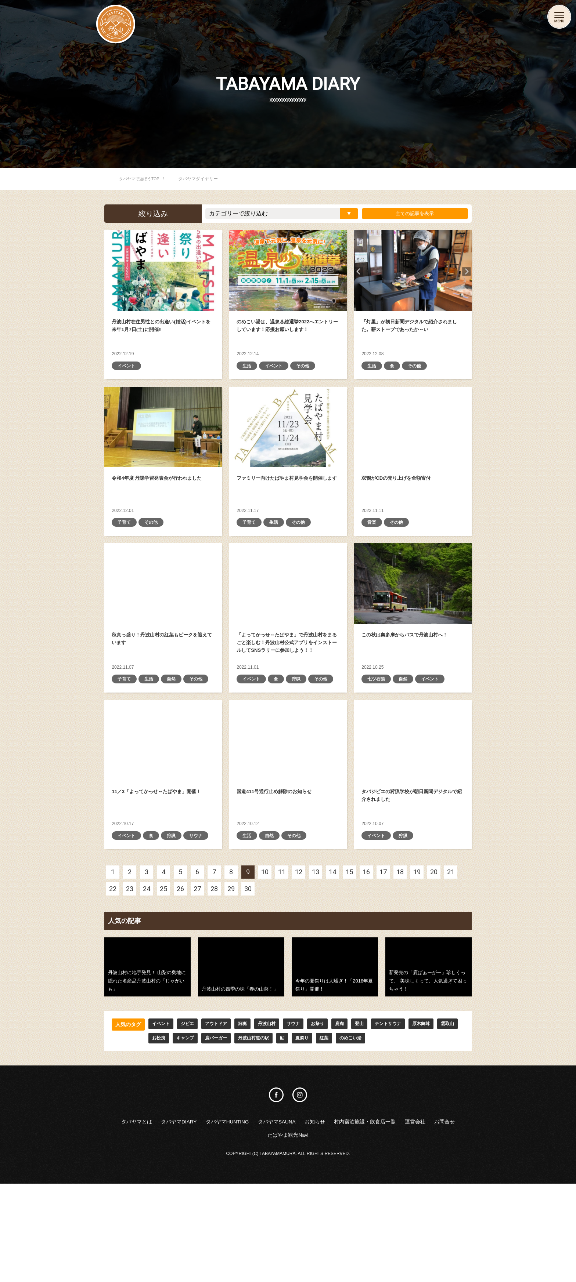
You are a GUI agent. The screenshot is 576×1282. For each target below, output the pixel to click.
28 (214, 982)
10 (265, 965)
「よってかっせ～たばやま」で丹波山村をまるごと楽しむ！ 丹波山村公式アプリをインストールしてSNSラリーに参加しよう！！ (288, 618)
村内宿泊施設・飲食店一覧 (419, 1217)
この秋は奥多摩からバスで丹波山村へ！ (413, 618)
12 (298, 965)
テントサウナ (410, 1118)
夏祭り (339, 1133)
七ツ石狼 (377, 731)
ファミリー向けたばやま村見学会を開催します (288, 444)
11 (281, 965)
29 (231, 982)
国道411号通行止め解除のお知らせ (288, 804)
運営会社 (239, 1232)
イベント (128, 383)
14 (332, 965)
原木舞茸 (125, 1133)
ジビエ (191, 1118)
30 (248, 982)
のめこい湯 (392, 1133)
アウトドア (223, 1118)
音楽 (372, 557)
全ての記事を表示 (411, 213)
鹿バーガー (244, 1133)
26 (180, 982)
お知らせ (358, 1217)
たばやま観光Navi (323, 1232)
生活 (247, 383)
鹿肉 (358, 1118)
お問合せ (275, 1232)
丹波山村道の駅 (286, 1133)
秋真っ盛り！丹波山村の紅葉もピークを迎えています (163, 618)
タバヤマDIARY (188, 1217)
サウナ (125, 928)
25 (163, 982)
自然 (175, 731)
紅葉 (363, 1133)
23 (129, 982)
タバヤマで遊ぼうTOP (141, 178)
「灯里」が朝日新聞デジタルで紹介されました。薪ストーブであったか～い (413, 270)
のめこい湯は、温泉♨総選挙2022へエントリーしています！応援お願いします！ (288, 270)
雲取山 (154, 1133)
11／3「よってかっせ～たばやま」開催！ (163, 804)
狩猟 (300, 731)
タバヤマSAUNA (311, 1217)
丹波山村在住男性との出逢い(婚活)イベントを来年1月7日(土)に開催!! (163, 270)
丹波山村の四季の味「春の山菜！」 (241, 1060)
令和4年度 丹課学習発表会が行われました (163, 444)
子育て (125, 557)
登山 (379, 1118)
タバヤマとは (136, 1217)
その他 (308, 383)
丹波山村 (278, 1118)
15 (349, 965)
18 (400, 965)
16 (366, 965)
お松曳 (181, 1133)
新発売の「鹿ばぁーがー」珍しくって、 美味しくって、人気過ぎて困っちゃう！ (428, 1060)
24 (146, 982)
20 (434, 965)
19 (417, 965)
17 (383, 965)
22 (112, 982)
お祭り (334, 1118)
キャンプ (210, 1133)
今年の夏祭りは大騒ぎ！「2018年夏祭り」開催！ (335, 1060)
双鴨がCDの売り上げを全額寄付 (413, 444)
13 (315, 965)
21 (450, 965)
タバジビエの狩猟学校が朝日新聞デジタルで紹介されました (413, 804)
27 (197, 982)
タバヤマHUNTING (249, 1217)
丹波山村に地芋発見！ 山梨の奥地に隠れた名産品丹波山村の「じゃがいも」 (147, 1060)
